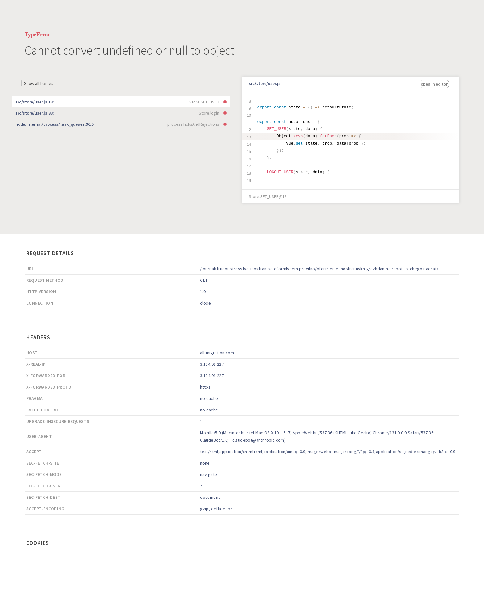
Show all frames (38, 83)
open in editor (434, 84)
